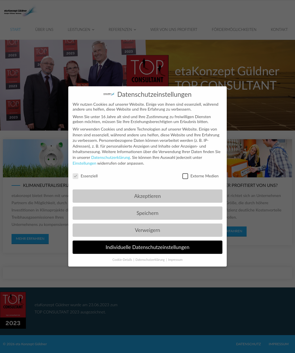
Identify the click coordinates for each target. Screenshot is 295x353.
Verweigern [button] (147, 226)
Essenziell (85, 172)
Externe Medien (200, 172)
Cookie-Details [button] (122, 256)
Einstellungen (84, 159)
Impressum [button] (175, 256)
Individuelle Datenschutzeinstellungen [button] (148, 243)
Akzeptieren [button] (147, 192)
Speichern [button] (147, 209)
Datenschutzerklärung (110, 153)
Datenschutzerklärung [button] (150, 256)
